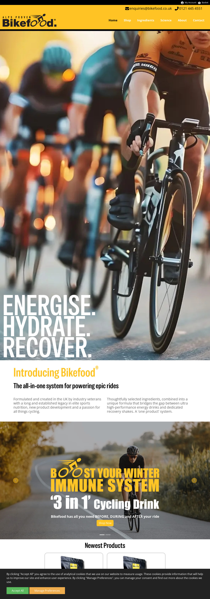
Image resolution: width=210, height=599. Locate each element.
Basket (203, 2)
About (182, 20)
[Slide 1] (102, 535)
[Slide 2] (107, 535)
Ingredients (145, 20)
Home (113, 20)
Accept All (18, 590)
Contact (198, 20)
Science (166, 20)
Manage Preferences (47, 590)
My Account (188, 2)
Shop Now (105, 523)
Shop (127, 20)
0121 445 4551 (190, 8)
